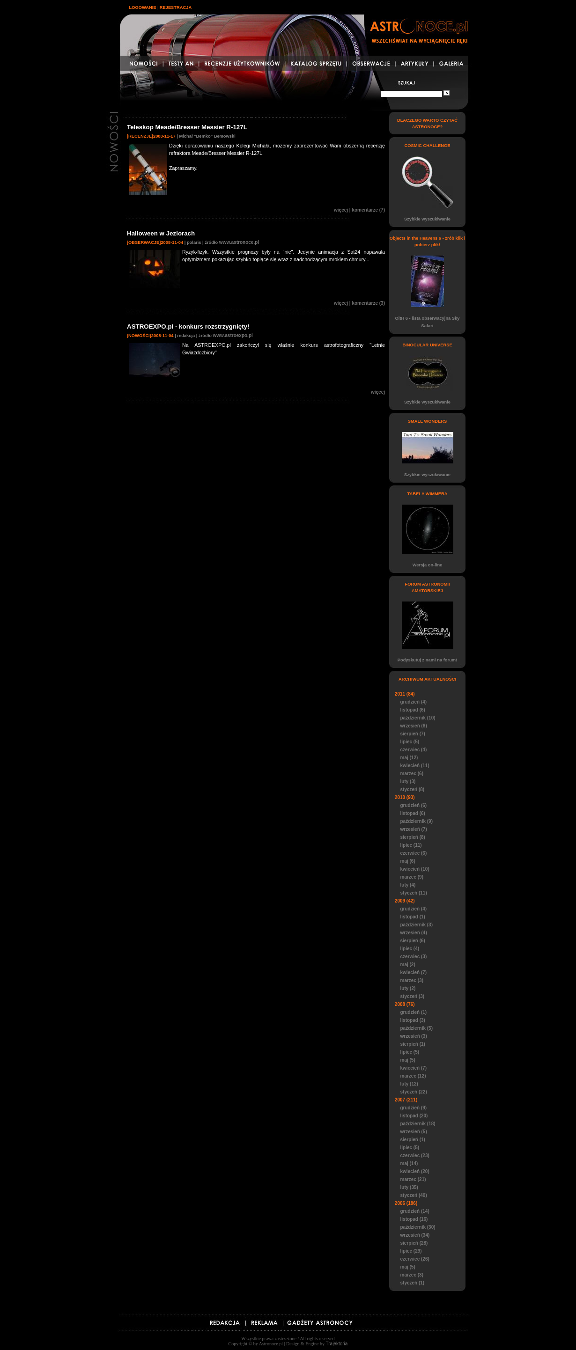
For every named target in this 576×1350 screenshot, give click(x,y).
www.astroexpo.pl (233, 335)
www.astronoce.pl (239, 242)
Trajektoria (337, 1343)
